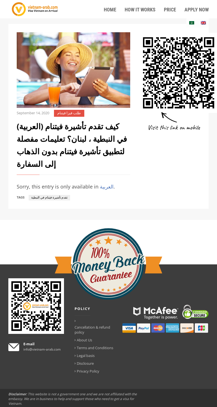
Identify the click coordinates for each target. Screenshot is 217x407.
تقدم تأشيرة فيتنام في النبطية (49, 197)
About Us (84, 340)
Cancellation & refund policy (92, 330)
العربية (107, 186)
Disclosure (85, 363)
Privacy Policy (88, 371)
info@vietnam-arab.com (42, 349)
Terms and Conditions (95, 347)
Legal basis (86, 355)
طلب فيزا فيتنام (69, 113)
